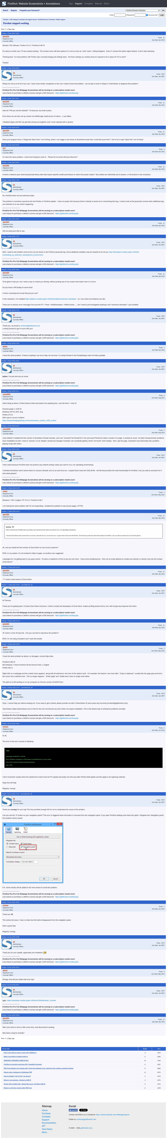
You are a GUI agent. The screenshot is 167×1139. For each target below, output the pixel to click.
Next (9, 29)
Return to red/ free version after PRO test (18, 1088)
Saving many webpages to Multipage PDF (18, 1072)
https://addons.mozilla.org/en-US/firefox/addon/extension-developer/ (50, 299)
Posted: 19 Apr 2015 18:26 (10, 33)
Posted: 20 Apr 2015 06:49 (10, 68)
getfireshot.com (86, 1128)
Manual (98, 3)
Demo (106, 3)
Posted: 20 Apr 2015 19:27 (10, 98)
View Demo (47, 1129)
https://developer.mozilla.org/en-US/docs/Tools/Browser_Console (31, 1000)
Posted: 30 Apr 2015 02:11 (10, 391)
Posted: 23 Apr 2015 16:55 (10, 219)
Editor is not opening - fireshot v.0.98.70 (17, 1080)
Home (44, 1110)
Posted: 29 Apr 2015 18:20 (10, 361)
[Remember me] (147, 15)
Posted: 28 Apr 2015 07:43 (10, 343)
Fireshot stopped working (16, 23)
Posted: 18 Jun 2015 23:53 (10, 1015)
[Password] (140, 15)
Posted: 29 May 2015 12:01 (11, 687)
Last (13, 29)
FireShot (31, 4)
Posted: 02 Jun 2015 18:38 (10, 937)
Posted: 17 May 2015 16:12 (11, 511)
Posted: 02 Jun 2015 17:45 (10, 794)
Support (78, 3)
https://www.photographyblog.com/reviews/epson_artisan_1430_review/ (29, 420)
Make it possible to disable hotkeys (16, 1056)
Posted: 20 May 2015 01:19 (11, 621)
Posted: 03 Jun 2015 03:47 (10, 985)
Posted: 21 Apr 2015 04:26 (10, 145)
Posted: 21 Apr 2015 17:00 (10, 180)
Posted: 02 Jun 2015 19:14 (10, 967)
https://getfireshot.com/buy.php (66, 93)
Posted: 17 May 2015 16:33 (11, 567)
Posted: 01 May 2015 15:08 (11, 488)
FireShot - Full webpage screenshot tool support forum (20, 19)
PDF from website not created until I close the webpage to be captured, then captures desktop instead (38, 1068)
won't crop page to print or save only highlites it (20, 1052)
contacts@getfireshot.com (30, 326)
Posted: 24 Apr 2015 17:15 (10, 236)
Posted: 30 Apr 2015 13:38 (10, 449)
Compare (88, 3)
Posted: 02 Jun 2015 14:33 (10, 723)
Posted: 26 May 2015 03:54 (11, 644)
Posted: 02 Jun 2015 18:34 (10, 902)
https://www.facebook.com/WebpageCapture (112, 1115)
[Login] (120, 15)
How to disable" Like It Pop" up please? (17, 1076)
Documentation (49, 1123)
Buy (71, 3)
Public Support (60, 19)
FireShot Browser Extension (46, 19)
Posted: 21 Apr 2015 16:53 (10, 162)
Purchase (46, 1113)
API (43, 1126)
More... (45, 1132)
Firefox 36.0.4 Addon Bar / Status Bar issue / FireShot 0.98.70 (24, 1084)
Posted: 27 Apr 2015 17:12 (10, 310)
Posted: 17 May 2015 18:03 (11, 585)
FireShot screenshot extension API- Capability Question (23, 1064)
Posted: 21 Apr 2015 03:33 (10, 127)
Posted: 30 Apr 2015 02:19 (10, 426)
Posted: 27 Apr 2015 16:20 (10, 269)
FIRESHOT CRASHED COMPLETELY (16, 1060)
